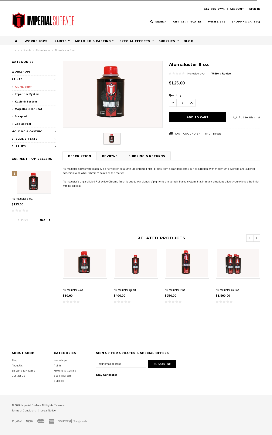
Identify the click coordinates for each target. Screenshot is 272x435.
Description (79, 156)
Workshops (36, 41)
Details (217, 133)
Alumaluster (42, 50)
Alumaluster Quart (125, 290)
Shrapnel (21, 116)
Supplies (167, 41)
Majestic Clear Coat (28, 109)
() (246, 22)
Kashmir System (26, 101)
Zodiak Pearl (23, 123)
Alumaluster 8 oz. (65, 50)
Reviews (110, 156)
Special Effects (134, 41)
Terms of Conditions (24, 410)
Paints (60, 41)
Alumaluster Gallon (227, 290)
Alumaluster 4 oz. (73, 290)
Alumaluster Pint (175, 290)
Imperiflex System (27, 94)
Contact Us (18, 375)
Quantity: (175, 95)
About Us (17, 365)
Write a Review (221, 73)
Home (15, 50)
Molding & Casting (93, 41)
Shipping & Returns (147, 156)
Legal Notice (48, 410)
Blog (188, 41)
